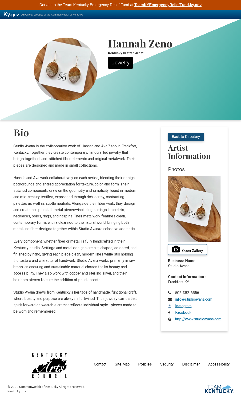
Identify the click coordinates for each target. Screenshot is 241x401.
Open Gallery (187, 249)
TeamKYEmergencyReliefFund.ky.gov (168, 5)
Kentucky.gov (17, 391)
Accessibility (219, 364)
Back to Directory (186, 136)
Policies (145, 364)
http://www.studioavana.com (198, 319)
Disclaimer (191, 364)
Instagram (183, 306)
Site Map (122, 364)
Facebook (183, 312)
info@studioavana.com (193, 299)
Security (167, 364)
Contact (100, 364)
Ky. (11, 14)
